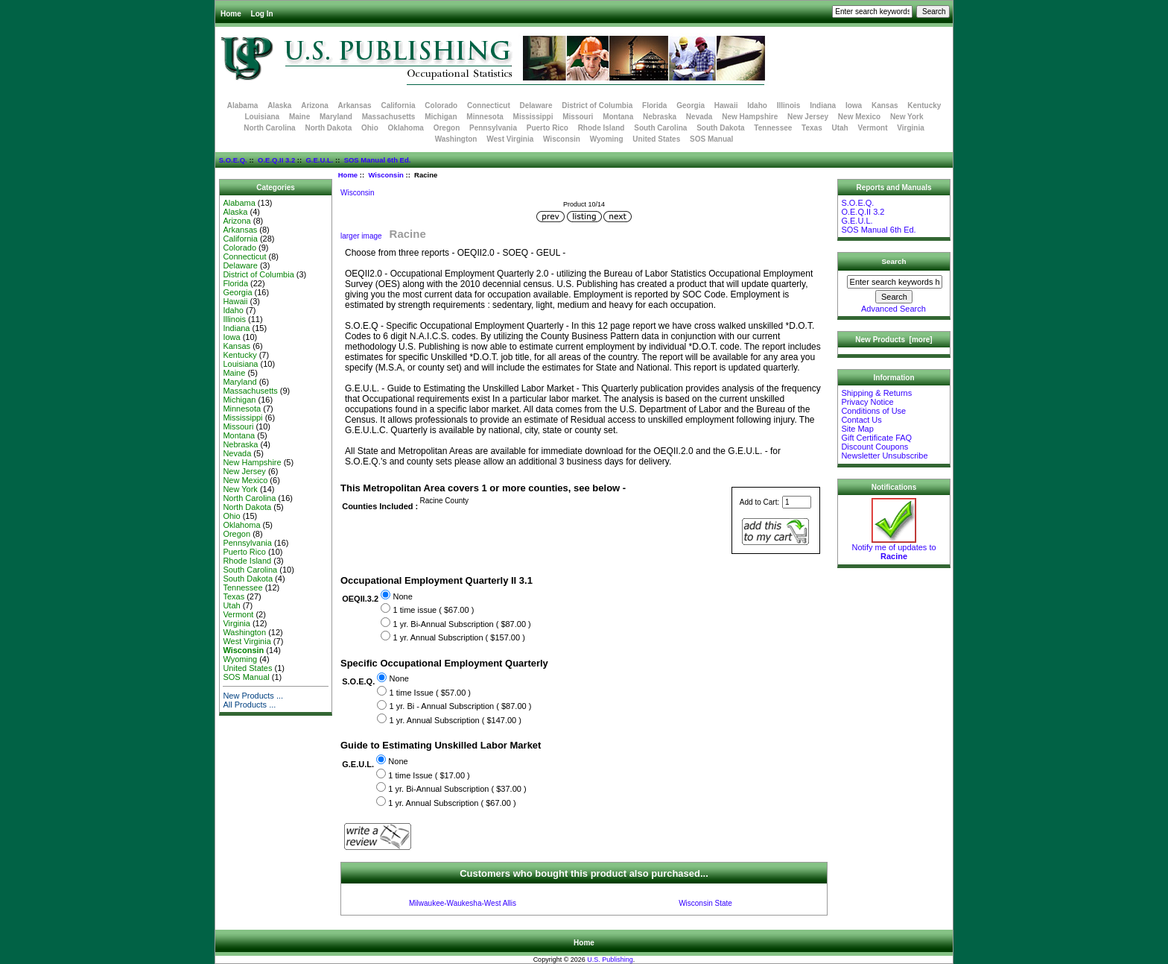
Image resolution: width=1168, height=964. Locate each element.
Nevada (699, 117)
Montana (618, 117)
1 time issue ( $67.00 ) (433, 609)
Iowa (853, 105)
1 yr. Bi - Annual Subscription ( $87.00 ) (461, 706)
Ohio (369, 128)
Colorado (441, 105)
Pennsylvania (493, 128)
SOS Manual (711, 139)
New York (907, 117)
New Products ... (253, 695)
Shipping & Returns (876, 392)
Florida (654, 105)
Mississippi (533, 117)
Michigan (441, 117)
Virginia (910, 128)
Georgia (690, 105)
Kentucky (924, 105)
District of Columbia (597, 105)
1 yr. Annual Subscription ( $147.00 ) (455, 720)
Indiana (823, 105)
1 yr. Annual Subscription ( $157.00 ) (458, 637)
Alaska (279, 105)
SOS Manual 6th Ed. (377, 160)
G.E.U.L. (319, 160)
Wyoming (606, 139)
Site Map (857, 428)
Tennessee (773, 128)
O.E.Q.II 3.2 (276, 160)
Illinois (789, 105)
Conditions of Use (873, 410)
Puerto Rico (547, 128)
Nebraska (659, 117)
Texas (812, 128)
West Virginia (509, 139)
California (398, 105)
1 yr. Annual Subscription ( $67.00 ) (451, 802)
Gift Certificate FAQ (876, 437)
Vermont (873, 128)
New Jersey (807, 117)
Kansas (885, 105)
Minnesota (484, 117)
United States (656, 139)
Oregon (447, 128)
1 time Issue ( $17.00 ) (428, 775)
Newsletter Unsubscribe (884, 455)
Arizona (314, 105)
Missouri (577, 117)
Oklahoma (406, 128)
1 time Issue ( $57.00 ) (430, 692)
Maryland (336, 117)
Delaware (536, 105)
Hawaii (726, 105)
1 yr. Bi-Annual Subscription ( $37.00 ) (457, 788)
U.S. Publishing (610, 959)
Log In (262, 14)
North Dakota (328, 128)
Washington (456, 139)
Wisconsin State (705, 903)
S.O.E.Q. (233, 160)
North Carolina (269, 128)
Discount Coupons (874, 446)
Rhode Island (601, 128)
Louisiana (261, 117)
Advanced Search (893, 308)
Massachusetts (389, 117)
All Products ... (249, 704)
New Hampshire (750, 117)
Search (894, 261)
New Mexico (859, 117)
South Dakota (720, 128)
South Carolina (660, 128)
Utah (840, 128)
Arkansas (355, 105)
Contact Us (861, 419)
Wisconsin (385, 175)
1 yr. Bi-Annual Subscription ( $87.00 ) (461, 624)
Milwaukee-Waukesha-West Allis (462, 903)
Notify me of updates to (893, 548)
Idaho (757, 105)
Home (230, 14)
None (402, 596)
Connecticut (488, 105)
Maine (299, 117)
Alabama (242, 105)
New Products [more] (893, 339)
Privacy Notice (867, 401)
